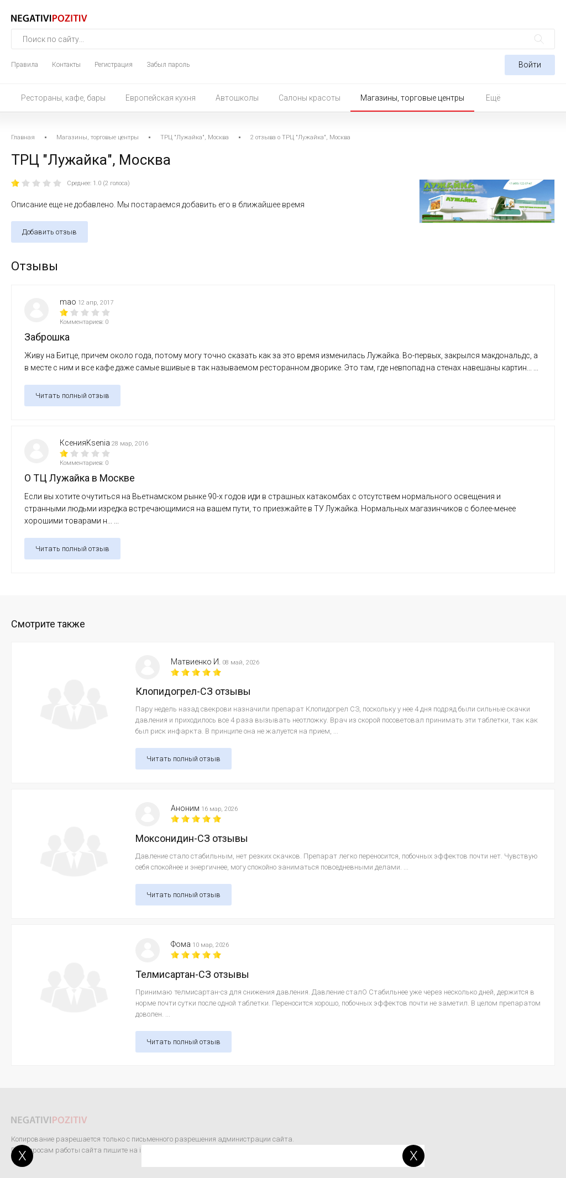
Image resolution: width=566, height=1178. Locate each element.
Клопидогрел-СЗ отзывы (193, 691)
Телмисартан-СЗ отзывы (192, 974)
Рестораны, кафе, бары (63, 97)
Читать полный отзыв (72, 395)
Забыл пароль (168, 65)
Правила (24, 65)
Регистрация (114, 65)
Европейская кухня (160, 97)
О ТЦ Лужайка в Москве (79, 478)
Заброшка (47, 337)
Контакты (66, 65)
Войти (529, 64)
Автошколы (237, 97)
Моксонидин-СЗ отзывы (191, 838)
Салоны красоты (309, 97)
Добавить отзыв (49, 232)
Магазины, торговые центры (412, 97)
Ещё (493, 97)
